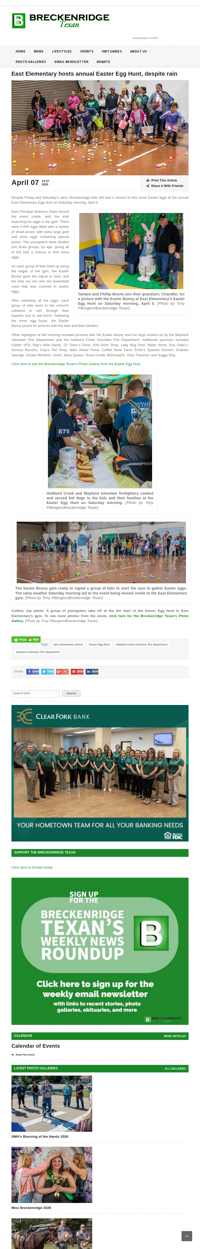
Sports (88, 51)
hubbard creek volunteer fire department (141, 644)
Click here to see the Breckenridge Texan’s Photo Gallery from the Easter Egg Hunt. (76, 364)
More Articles (175, 1036)
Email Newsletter (72, 61)
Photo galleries (31, 61)
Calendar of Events (35, 1046)
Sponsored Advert (145, 38)
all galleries (175, 1068)
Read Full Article (23, 1055)
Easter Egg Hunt (99, 644)
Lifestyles (63, 51)
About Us (143, 52)
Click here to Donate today (32, 867)
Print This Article (161, 180)
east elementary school (68, 644)
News (39, 51)
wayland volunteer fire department (38, 652)
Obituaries (114, 51)
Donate (106, 61)
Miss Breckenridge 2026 (31, 1208)
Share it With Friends (164, 186)
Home (21, 51)
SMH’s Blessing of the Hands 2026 (39, 1136)
